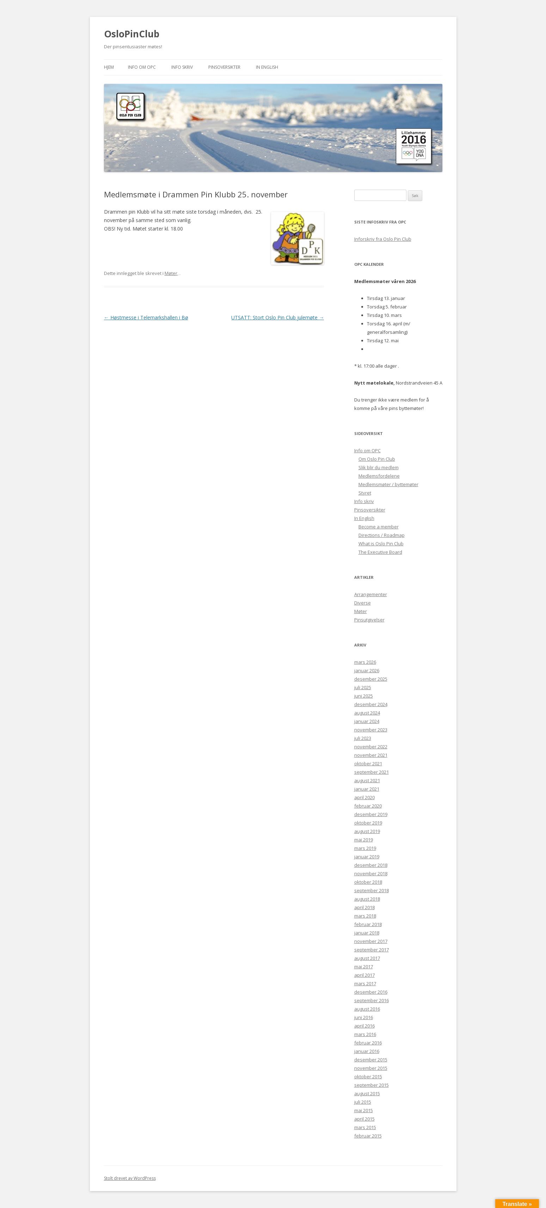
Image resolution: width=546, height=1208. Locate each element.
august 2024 (367, 713)
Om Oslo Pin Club (376, 459)
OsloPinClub (131, 33)
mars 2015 (365, 1127)
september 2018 (371, 890)
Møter (171, 273)
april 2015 (364, 1119)
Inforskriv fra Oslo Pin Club (382, 239)
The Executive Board (380, 552)
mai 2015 (363, 1110)
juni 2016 (363, 1017)
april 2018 (364, 907)
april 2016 (364, 1026)
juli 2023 (362, 738)
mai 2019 (363, 839)
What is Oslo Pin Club (381, 543)
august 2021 (367, 780)
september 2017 (371, 949)
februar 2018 (368, 924)
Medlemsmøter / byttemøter (388, 484)
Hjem (109, 67)
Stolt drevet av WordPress (130, 1178)
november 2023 (370, 729)
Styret (364, 493)
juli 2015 (362, 1102)
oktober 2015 (368, 1076)
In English (267, 67)
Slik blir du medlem (378, 467)
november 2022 (370, 746)
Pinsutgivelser (369, 620)
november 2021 (370, 755)
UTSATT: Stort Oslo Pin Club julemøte (277, 317)
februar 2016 (368, 1043)
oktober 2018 (368, 882)
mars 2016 (365, 1034)
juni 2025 (363, 696)
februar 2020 (368, 806)
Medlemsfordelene (379, 476)
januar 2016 (366, 1051)
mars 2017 (365, 983)
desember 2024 (370, 704)
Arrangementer (370, 594)
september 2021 (371, 772)
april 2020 (364, 797)
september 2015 (371, 1085)
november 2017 (370, 941)
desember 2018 (370, 865)
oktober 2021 (368, 763)
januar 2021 (366, 789)
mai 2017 (363, 966)
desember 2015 (370, 1059)
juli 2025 (362, 687)
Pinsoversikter (224, 67)
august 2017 (367, 958)
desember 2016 (370, 992)
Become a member (378, 526)
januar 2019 (366, 856)
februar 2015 (368, 1136)
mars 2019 (365, 848)
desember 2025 (370, 679)
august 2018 (367, 899)
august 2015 (367, 1093)
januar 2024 (366, 721)
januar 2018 (366, 933)
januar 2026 (366, 670)
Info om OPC (142, 67)
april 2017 (364, 975)
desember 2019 (370, 814)
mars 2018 (365, 916)
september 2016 (371, 1000)
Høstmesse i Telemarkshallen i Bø (146, 317)
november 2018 (370, 873)
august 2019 (367, 831)
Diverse (362, 603)
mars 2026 (365, 662)
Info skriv (182, 67)
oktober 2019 (368, 823)
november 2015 (370, 1068)
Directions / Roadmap (381, 535)
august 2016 (367, 1009)
